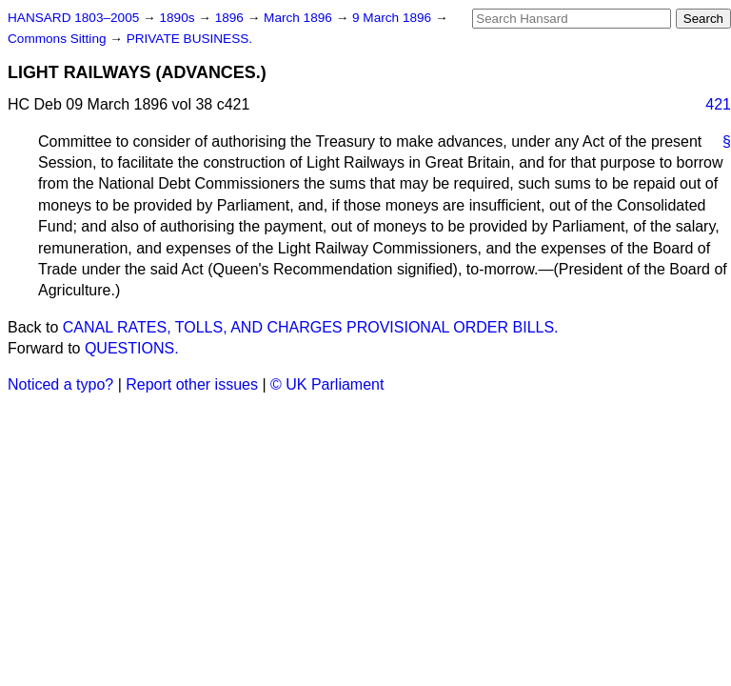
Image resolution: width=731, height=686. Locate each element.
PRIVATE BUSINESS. (189, 38)
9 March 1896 (393, 17)
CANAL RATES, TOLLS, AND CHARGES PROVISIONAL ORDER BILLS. (311, 327)
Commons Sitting (58, 38)
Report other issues (192, 384)
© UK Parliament (327, 384)
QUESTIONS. (132, 348)
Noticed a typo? (60, 384)
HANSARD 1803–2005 (73, 17)
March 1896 (300, 17)
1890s (178, 17)
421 (718, 104)
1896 (231, 17)
